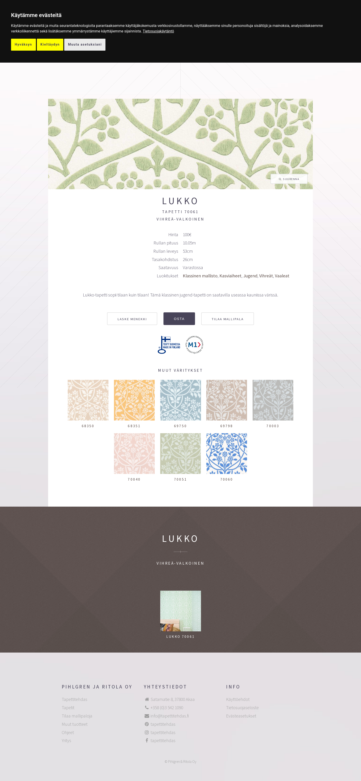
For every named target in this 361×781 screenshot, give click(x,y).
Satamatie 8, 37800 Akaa (173, 699)
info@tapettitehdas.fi (170, 716)
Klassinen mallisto (200, 276)
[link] (158, 31)
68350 (88, 426)
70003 (272, 426)
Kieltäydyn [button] (50, 44)
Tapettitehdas (74, 699)
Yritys (66, 740)
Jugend (250, 276)
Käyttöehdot (238, 699)
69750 (180, 426)
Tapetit (68, 707)
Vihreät (266, 276)
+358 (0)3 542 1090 (167, 707)
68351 (134, 426)
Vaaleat (282, 276)
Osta (179, 319)
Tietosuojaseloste (242, 707)
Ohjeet (68, 732)
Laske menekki (132, 319)
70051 (180, 479)
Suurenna (291, 179)
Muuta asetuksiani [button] (85, 44)
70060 (226, 479)
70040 (134, 479)
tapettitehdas (163, 724)
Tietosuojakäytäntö (158, 31)
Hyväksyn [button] (23, 44)
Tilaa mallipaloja (77, 716)
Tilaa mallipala (228, 319)
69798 (226, 426)
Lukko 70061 (180, 636)
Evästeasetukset (241, 716)
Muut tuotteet (74, 724)
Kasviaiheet (230, 276)
